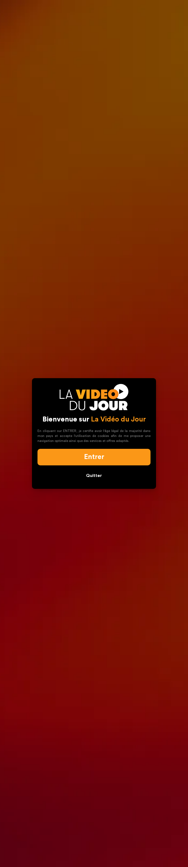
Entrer (94, 457)
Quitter (94, 475)
